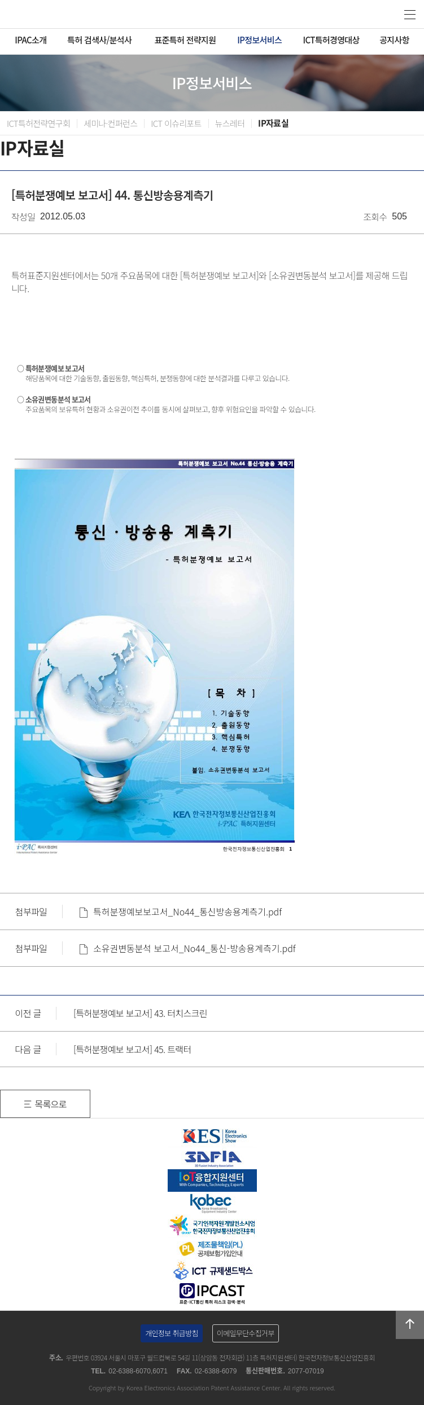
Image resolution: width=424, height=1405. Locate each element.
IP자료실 (273, 123)
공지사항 (394, 40)
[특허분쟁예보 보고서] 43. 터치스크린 (140, 1013)
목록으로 (50, 1104)
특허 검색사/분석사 (99, 40)
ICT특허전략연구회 (38, 123)
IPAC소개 (30, 40)
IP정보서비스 (259, 40)
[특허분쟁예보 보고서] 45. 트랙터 (132, 1049)
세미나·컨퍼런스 (110, 123)
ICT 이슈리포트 (176, 123)
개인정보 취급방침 (171, 1333)
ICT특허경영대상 (331, 40)
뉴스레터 (230, 123)
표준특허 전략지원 (185, 40)
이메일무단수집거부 (245, 1333)
